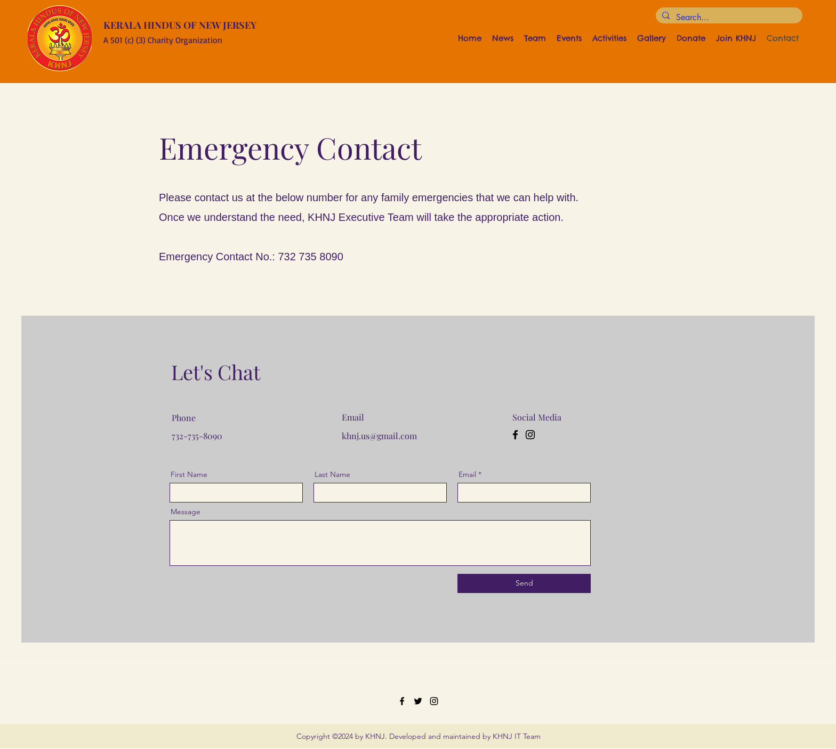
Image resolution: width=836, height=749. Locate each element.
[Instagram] (530, 435)
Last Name (332, 474)
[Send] (524, 583)
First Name (189, 474)
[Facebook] (515, 435)
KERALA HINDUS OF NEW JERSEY (179, 25)
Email (467, 474)
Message (185, 511)
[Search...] (728, 17)
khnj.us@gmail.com (379, 435)
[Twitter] (418, 701)
